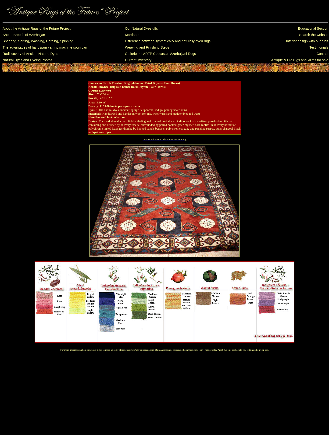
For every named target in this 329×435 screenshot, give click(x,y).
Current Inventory (138, 60)
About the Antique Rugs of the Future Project (37, 28)
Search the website (313, 35)
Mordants (132, 35)
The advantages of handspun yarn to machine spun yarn (45, 47)
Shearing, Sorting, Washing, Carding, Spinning (38, 41)
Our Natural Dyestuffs (141, 28)
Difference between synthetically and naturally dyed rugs (168, 41)
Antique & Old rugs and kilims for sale (299, 60)
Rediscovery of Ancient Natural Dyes (30, 54)
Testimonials (318, 47)
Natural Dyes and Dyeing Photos (27, 60)
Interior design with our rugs (307, 41)
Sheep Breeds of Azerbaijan (24, 35)
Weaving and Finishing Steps (147, 47)
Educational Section (313, 28)
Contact (322, 54)
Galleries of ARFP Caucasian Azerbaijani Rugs (160, 54)
